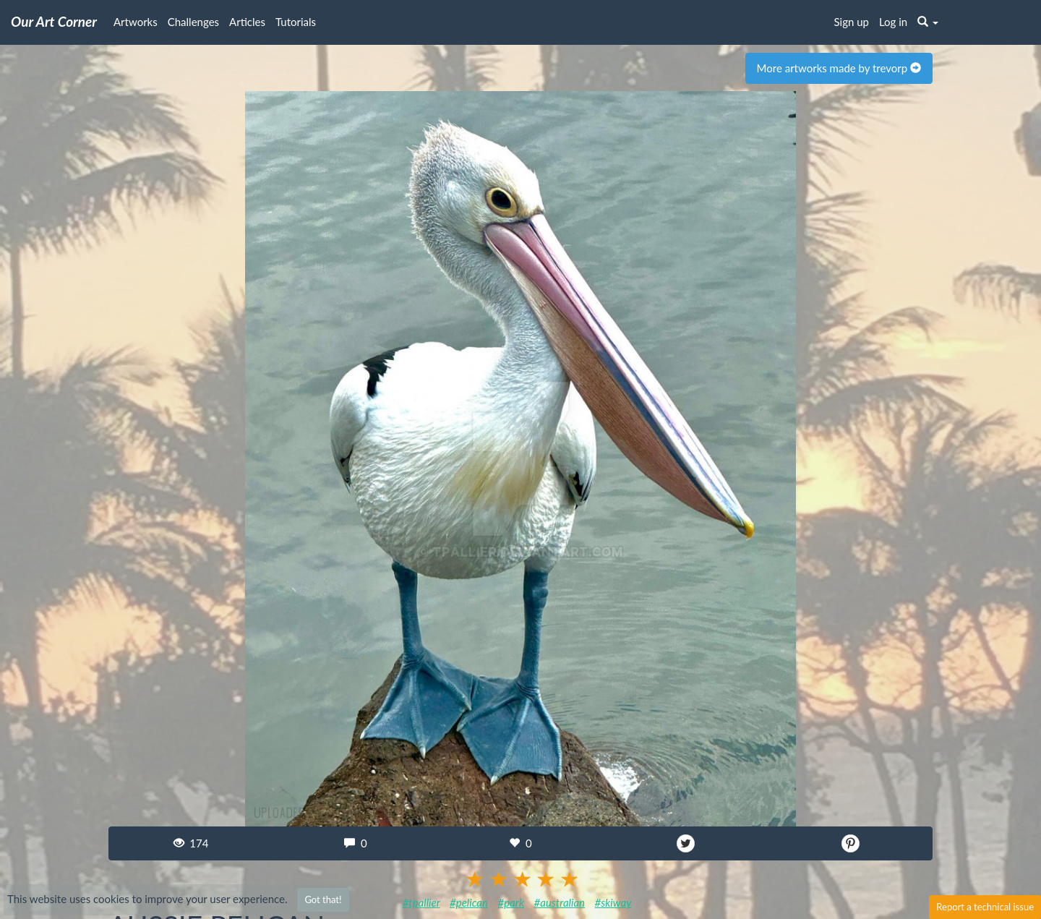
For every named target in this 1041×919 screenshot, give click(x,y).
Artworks (135, 21)
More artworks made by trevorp (839, 67)
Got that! (322, 899)
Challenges (193, 21)
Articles (247, 21)
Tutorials (295, 21)
